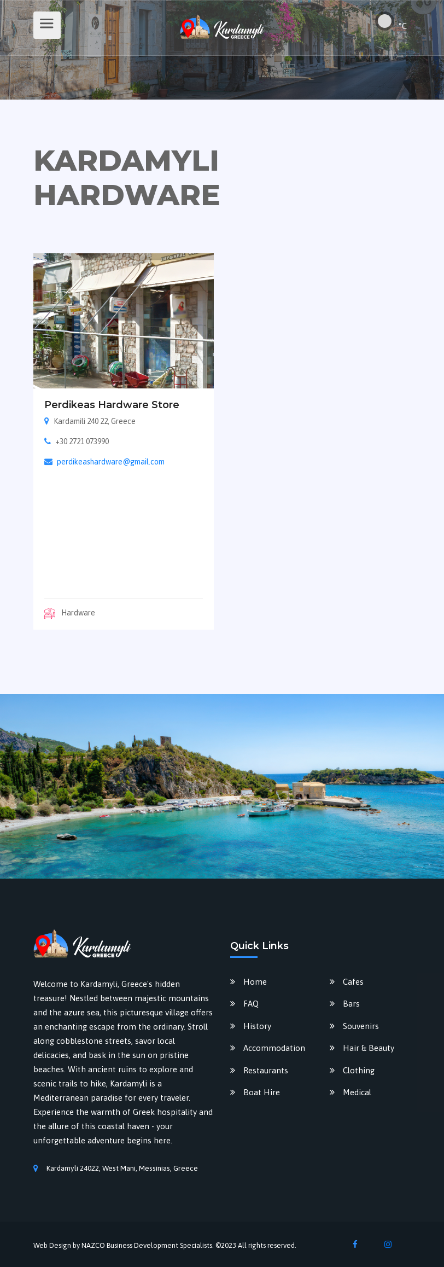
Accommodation (274, 1048)
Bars (351, 1003)
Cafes (353, 981)
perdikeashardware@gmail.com (111, 461)
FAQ (251, 1003)
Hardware (69, 612)
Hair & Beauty (368, 1048)
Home (255, 981)
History (257, 1026)
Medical (357, 1092)
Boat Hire (261, 1092)
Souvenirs (361, 1026)
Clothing (359, 1070)
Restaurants (265, 1070)
